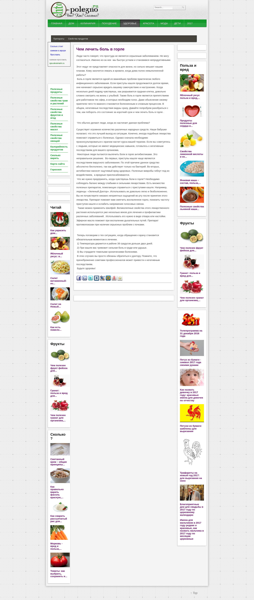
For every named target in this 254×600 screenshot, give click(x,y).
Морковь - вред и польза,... (56, 546)
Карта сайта (57, 163)
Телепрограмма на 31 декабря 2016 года (191, 333)
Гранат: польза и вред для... (59, 393)
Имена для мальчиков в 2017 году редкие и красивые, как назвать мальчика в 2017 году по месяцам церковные (192, 529)
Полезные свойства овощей (56, 138)
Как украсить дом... (58, 231)
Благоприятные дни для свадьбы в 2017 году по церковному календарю (191, 509)
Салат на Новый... (55, 305)
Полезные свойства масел (56, 126)
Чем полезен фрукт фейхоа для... (58, 368)
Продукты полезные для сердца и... (188, 123)
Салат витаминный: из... (58, 281)
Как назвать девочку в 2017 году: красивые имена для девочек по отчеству (191, 395)
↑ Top (193, 593)
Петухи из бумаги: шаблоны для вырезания (191, 428)
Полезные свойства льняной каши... (192, 208)
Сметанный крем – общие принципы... (58, 462)
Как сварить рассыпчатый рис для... (58, 518)
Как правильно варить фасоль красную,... (57, 492)
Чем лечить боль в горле (100, 49)
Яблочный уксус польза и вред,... (190, 96)
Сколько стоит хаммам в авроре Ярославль (58, 50)
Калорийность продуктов (59, 148)
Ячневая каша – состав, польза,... (190, 181)
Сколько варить (55, 156)
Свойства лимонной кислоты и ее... (191, 154)
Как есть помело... (55, 328)
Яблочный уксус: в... (56, 255)
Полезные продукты (56, 90)
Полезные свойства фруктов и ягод (56, 113)
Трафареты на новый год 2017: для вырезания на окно (191, 476)
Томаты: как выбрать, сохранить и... (58, 573)
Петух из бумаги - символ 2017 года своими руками (190, 362)
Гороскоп (56, 169)
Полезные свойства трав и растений (59, 100)
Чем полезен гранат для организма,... (58, 418)
